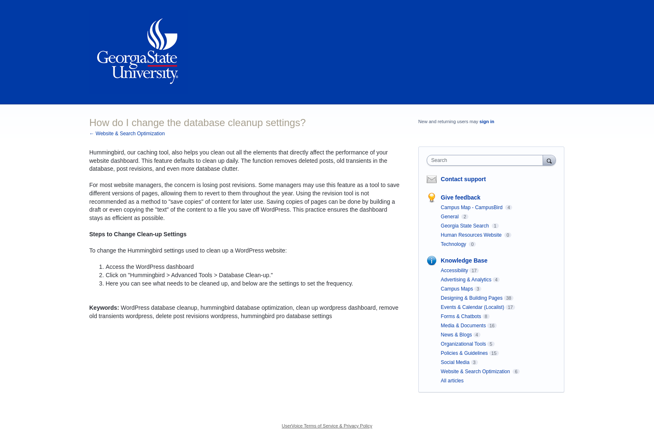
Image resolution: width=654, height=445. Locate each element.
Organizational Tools (463, 344)
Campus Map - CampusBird (472, 207)
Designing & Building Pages (472, 298)
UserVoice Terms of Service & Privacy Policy (327, 425)
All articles (452, 381)
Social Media (455, 362)
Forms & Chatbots (461, 316)
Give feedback (460, 197)
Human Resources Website (472, 235)
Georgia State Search (465, 226)
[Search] (549, 160)
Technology (454, 244)
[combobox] (487, 160)
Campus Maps (457, 289)
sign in (487, 121)
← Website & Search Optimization (127, 134)
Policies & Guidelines (464, 353)
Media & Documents (463, 326)
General (450, 217)
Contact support (463, 179)
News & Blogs (456, 335)
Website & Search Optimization (476, 371)
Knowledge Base (464, 260)
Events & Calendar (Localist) (472, 307)
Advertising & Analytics (466, 280)
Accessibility (454, 270)
